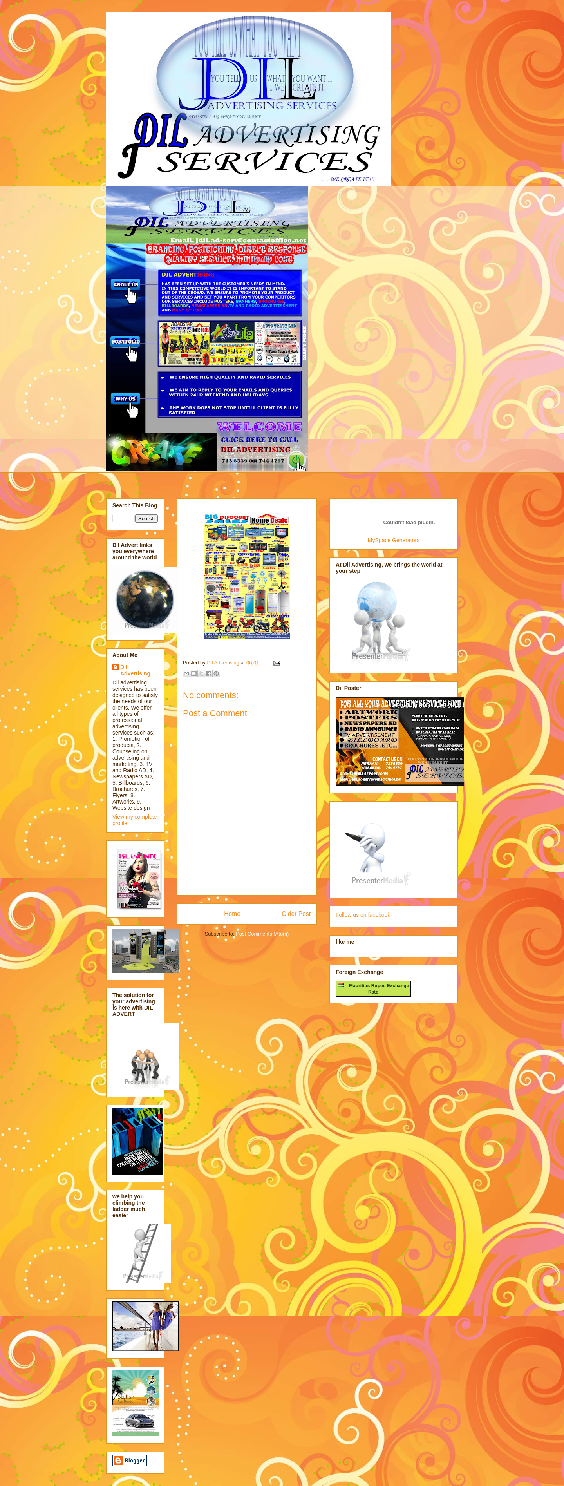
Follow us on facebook (363, 915)
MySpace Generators (393, 540)
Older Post (296, 913)
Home (232, 913)
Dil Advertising (135, 670)
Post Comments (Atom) (262, 934)
